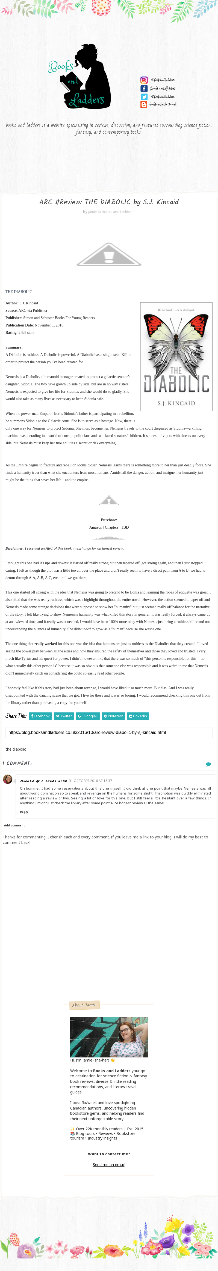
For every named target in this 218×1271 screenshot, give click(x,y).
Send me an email (109, 1173)
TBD (125, 536)
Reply (27, 821)
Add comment (14, 834)
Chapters (112, 536)
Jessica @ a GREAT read (47, 789)
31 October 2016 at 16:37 (94, 789)
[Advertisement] (109, 970)
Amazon (95, 536)
